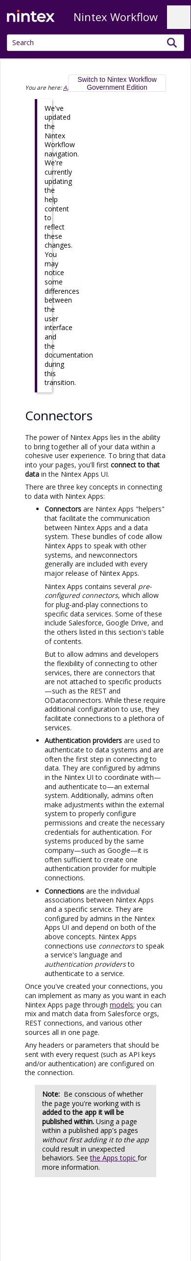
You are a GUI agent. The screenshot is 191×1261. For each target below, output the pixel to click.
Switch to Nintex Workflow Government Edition (117, 83)
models (121, 1004)
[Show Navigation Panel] (179, 17)
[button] (172, 42)
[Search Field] (95, 42)
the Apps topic (114, 1157)
